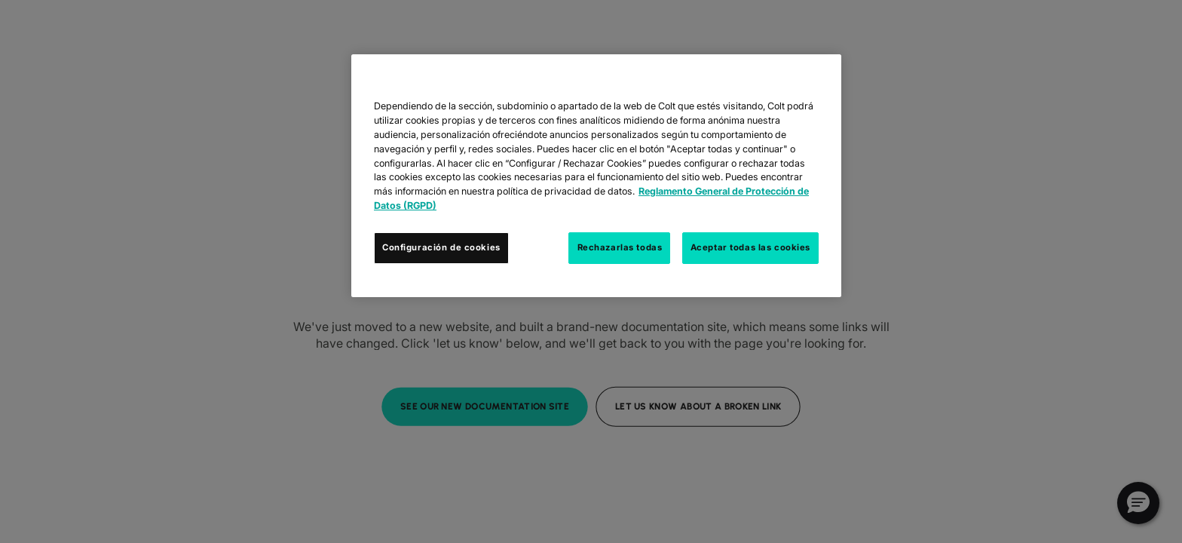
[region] (596, 175)
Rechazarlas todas (620, 247)
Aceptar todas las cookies (750, 247)
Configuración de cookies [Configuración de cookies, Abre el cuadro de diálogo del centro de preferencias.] (441, 247)
